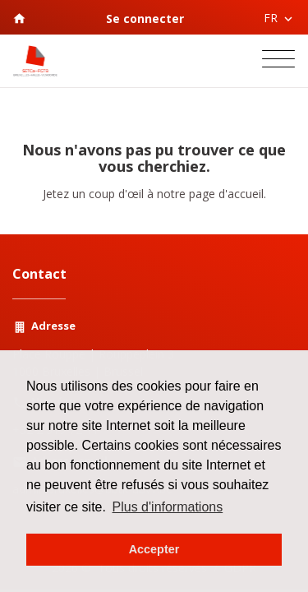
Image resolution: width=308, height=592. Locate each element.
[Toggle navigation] (278, 60)
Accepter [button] (154, 549)
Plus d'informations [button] (168, 507)
